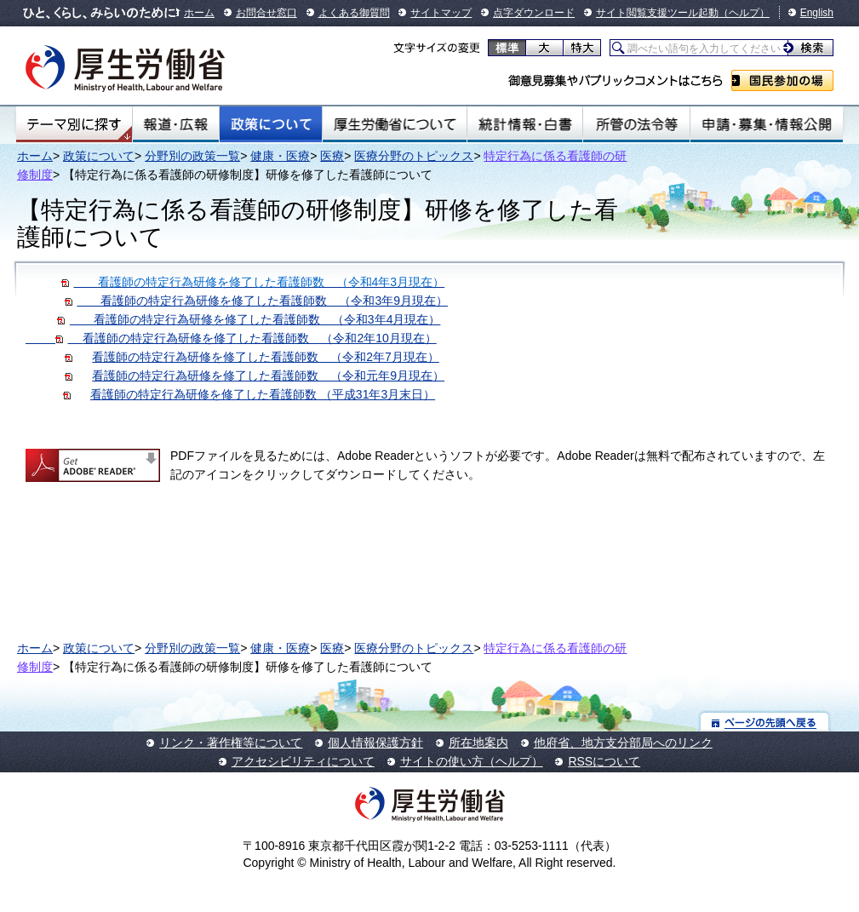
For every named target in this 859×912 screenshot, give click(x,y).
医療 (332, 156)
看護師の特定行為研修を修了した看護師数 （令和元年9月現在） (268, 375)
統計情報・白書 (524, 124)
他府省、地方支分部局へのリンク (623, 742)
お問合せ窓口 (266, 13)
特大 (582, 47)
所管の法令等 (636, 124)
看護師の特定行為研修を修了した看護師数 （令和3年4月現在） (248, 319)
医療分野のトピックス (413, 156)
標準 (507, 47)
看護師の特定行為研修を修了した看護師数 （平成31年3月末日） (262, 394)
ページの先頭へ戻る (764, 721)
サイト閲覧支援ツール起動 (657, 13)
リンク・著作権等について (230, 742)
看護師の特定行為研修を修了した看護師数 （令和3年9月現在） (256, 300)
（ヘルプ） (744, 13)
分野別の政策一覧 (192, 156)
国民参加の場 (782, 80)
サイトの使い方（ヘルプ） (471, 761)
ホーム (199, 13)
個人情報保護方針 (375, 742)
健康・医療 (280, 156)
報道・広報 (176, 124)
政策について (271, 124)
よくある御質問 (354, 13)
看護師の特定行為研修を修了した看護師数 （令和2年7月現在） (265, 357)
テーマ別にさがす (74, 124)
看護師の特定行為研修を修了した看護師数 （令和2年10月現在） (259, 338)
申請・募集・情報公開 (766, 124)
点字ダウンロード (534, 13)
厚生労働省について (395, 124)
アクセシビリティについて (303, 761)
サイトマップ (441, 13)
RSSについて (604, 761)
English (816, 13)
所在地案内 (478, 742)
